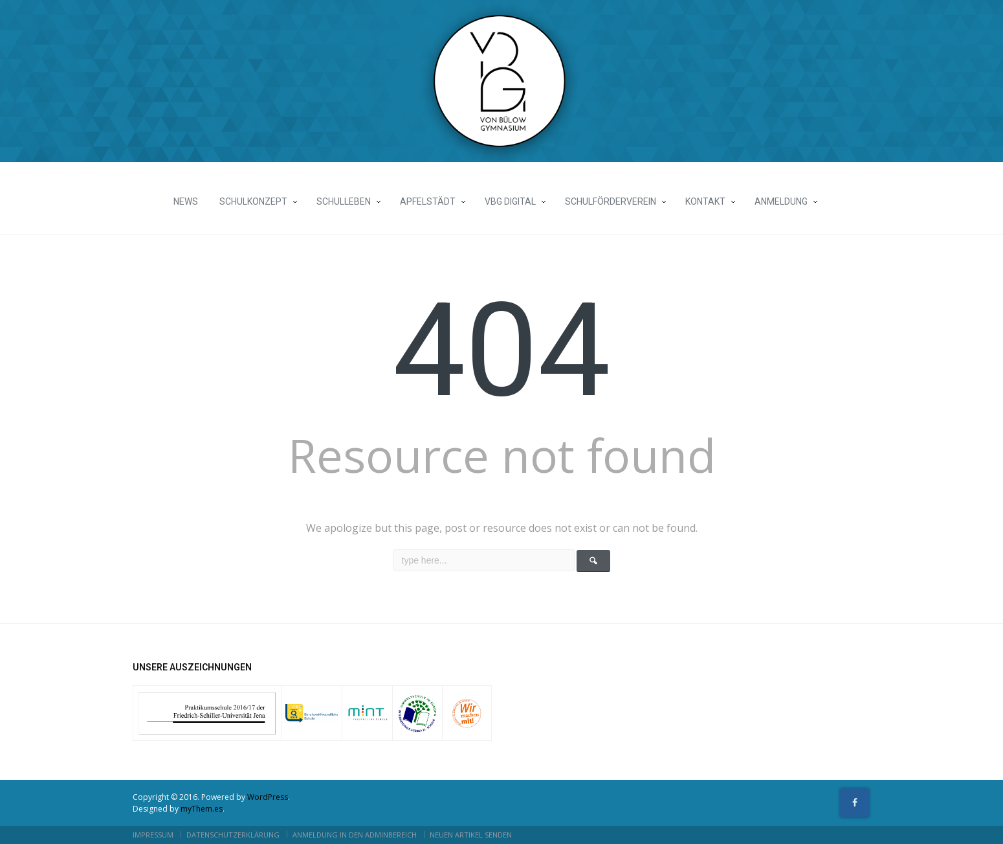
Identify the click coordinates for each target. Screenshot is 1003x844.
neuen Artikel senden (471, 834)
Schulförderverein (610, 201)
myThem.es (202, 808)
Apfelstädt (428, 201)
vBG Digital (510, 201)
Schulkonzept (253, 201)
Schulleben (343, 201)
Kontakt (705, 201)
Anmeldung (781, 201)
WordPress (267, 797)
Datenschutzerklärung (233, 834)
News (185, 201)
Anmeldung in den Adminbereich (354, 834)
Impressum (153, 834)
